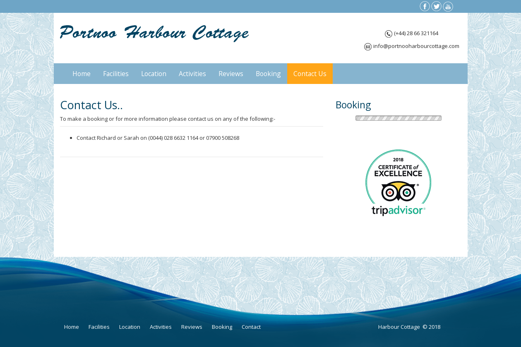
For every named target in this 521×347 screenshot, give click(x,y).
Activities (192, 73)
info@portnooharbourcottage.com (416, 46)
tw (436, 6)
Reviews (230, 73)
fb (425, 6)
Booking (268, 73)
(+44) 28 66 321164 (416, 33)
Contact (251, 326)
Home (81, 73)
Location (153, 73)
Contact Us (310, 73)
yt (448, 6)
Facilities (116, 73)
